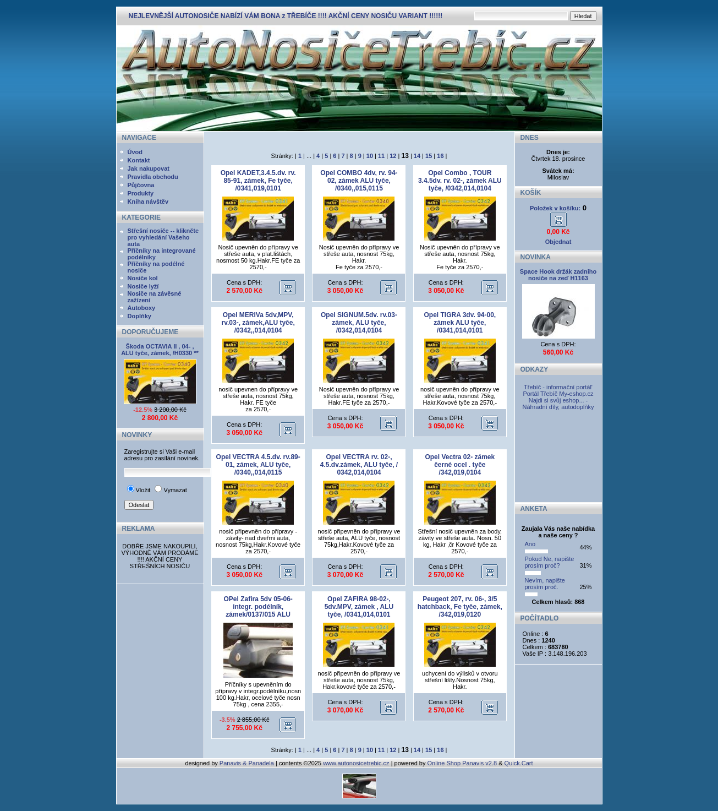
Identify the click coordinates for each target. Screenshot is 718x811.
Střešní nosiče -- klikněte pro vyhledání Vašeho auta (163, 237)
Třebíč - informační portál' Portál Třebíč (558, 390)
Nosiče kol (143, 278)
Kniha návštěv (148, 201)
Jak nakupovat (148, 168)
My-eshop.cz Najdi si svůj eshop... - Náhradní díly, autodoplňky (558, 400)
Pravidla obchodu (153, 176)
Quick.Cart (519, 763)
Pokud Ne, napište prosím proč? (549, 562)
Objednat (558, 241)
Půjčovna (141, 185)
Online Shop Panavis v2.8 (462, 763)
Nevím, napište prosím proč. (545, 583)
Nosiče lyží (143, 286)
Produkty (141, 193)
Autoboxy (142, 307)
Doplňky (139, 316)
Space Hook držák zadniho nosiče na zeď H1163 (558, 274)
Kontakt (139, 160)
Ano (530, 544)
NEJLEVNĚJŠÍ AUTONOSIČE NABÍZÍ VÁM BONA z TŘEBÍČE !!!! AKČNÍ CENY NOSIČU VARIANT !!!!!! (286, 16)
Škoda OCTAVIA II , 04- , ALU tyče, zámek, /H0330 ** (160, 349)
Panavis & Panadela (248, 763)
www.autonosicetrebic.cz (356, 763)
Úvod (135, 152)
